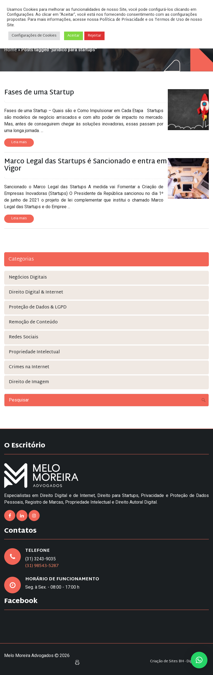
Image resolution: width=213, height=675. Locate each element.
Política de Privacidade (122, 20)
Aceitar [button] (73, 35)
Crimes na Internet (29, 367)
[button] (199, 660)
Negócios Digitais (28, 278)
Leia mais (19, 142)
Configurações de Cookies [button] (34, 35)
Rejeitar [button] (94, 35)
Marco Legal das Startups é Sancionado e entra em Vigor (85, 165)
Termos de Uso (169, 20)
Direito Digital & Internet (36, 292)
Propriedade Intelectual (34, 352)
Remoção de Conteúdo (33, 322)
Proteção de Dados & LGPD (38, 307)
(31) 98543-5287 (42, 566)
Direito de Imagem (29, 382)
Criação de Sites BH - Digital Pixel (178, 661)
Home (10, 50)
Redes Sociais (23, 337)
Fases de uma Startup (39, 93)
